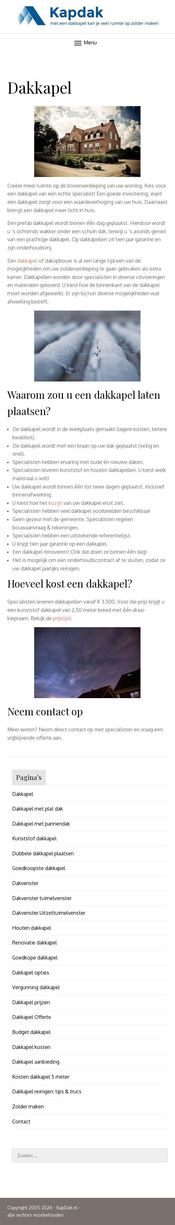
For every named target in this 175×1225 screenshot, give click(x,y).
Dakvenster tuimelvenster (42, 898)
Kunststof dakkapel (34, 838)
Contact (21, 1121)
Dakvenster (25, 883)
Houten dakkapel (31, 928)
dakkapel (27, 261)
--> (87, 46)
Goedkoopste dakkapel (38, 868)
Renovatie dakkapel (34, 942)
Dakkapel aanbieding (35, 1062)
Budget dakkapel (31, 1032)
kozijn (55, 503)
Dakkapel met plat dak (37, 808)
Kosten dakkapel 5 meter (40, 1077)
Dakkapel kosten (31, 1047)
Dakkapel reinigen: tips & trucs (46, 1091)
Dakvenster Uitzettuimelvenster (48, 913)
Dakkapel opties (30, 972)
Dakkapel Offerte (31, 1017)
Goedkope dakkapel (34, 957)
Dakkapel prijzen (31, 1002)
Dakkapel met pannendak (41, 824)
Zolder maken (28, 1106)
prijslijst (62, 618)
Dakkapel (22, 794)
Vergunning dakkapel (36, 987)
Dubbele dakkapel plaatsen (43, 853)
